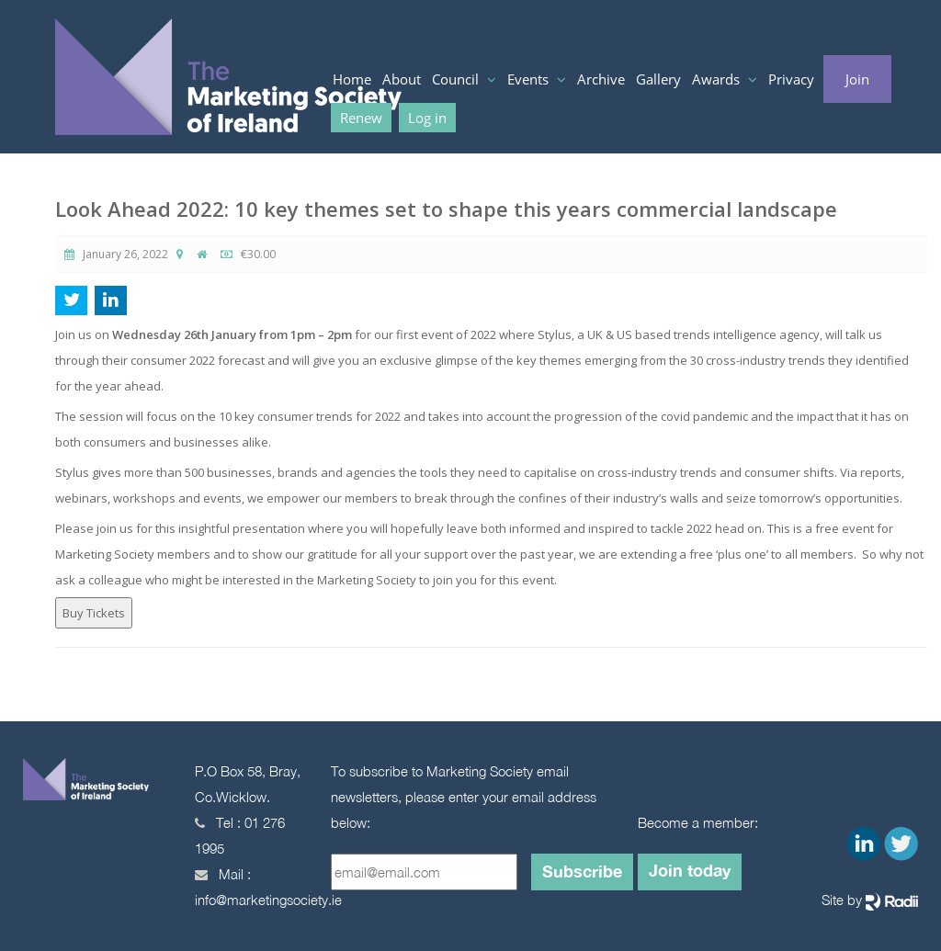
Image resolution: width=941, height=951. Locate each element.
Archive (601, 79)
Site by (870, 901)
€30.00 (248, 254)
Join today (690, 870)
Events (529, 79)
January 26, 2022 (116, 254)
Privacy (791, 79)
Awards (717, 79)
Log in (427, 117)
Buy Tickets (93, 613)
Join (857, 79)
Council (457, 79)
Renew (361, 117)
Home (352, 79)
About (401, 79)
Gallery (658, 79)
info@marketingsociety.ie (268, 899)
